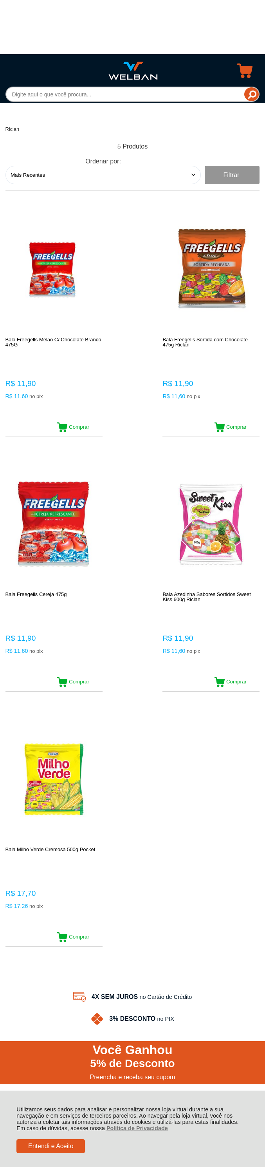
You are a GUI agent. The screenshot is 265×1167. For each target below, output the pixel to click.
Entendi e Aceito (51, 1146)
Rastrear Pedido (50, 883)
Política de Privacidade (137, 1128)
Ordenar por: (103, 161)
